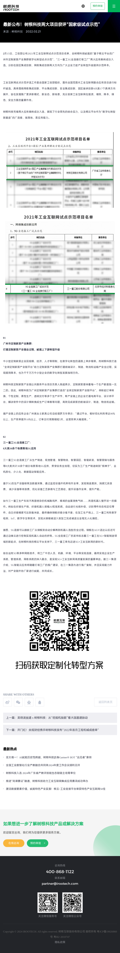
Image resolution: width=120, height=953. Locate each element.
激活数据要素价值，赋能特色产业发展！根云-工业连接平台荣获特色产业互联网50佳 (55, 788)
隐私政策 (60, 942)
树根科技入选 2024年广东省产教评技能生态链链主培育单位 (41, 773)
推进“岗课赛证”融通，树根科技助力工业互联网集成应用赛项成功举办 (47, 781)
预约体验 (98, 6)
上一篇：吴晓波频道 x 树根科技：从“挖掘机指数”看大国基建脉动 (47, 717)
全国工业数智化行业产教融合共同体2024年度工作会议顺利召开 (43, 765)
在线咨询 (13, 848)
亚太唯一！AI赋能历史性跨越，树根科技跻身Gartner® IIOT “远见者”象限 (49, 757)
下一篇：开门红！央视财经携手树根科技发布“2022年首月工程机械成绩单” (52, 730)
